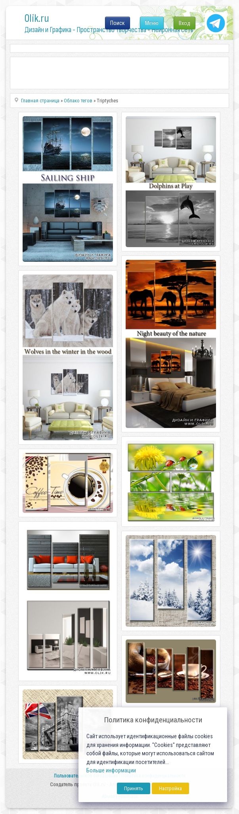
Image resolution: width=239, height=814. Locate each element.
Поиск (117, 23)
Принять (133, 788)
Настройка (170, 788)
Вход (184, 23)
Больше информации (111, 770)
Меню (152, 23)
